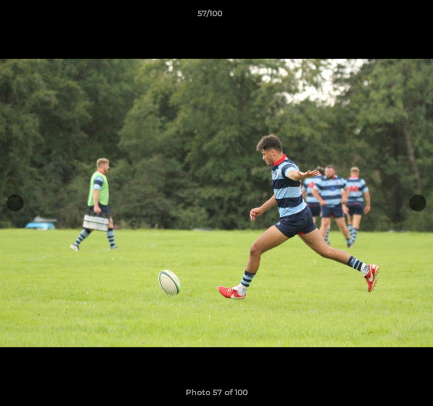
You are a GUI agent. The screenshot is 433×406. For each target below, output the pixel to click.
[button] (392, 16)
